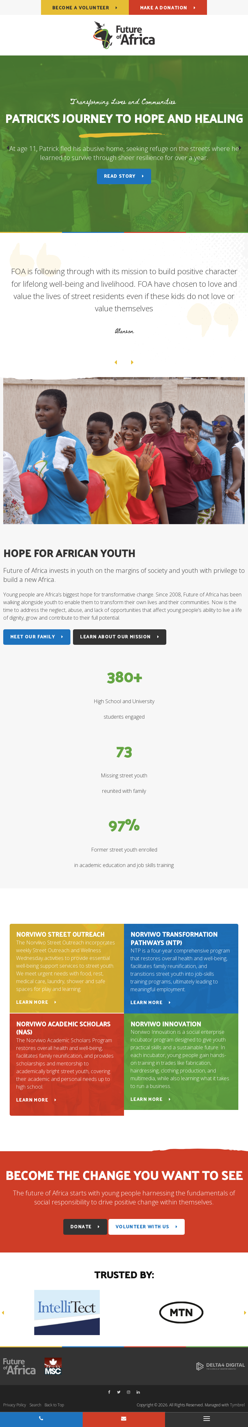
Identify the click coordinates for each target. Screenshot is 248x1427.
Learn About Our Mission (115, 637)
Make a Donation (163, 8)
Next (240, 149)
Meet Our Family (32, 637)
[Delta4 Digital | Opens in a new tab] (220, 1366)
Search (35, 1405)
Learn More (32, 1002)
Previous (7, 149)
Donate (80, 1226)
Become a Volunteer (80, 8)
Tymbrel (237, 1405)
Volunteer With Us (142, 1226)
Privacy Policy (14, 1405)
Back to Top (54, 1405)
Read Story (120, 176)
